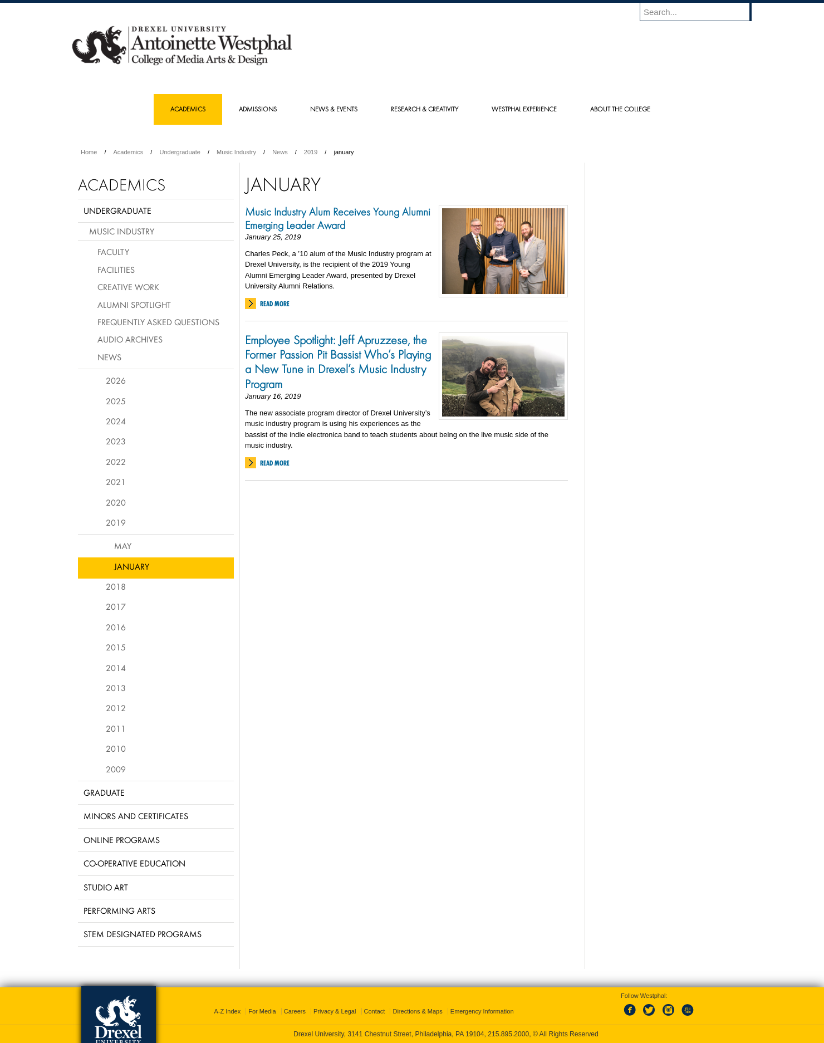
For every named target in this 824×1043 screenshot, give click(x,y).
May (122, 545)
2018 (116, 586)
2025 (116, 401)
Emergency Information (482, 1011)
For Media (262, 1011)
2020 (116, 502)
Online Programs (122, 839)
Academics (129, 152)
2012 (116, 707)
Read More (275, 304)
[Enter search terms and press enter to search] (701, 12)
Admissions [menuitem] (258, 109)
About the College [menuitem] (620, 109)
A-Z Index (227, 1011)
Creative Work (128, 286)
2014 (116, 667)
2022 (116, 461)
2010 (116, 748)
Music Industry (236, 152)
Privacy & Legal (334, 1011)
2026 (116, 380)
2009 (116, 769)
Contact (374, 1011)
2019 (310, 152)
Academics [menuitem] (187, 109)
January (131, 566)
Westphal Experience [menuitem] (524, 109)
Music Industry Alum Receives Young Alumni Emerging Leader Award (337, 218)
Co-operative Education (134, 863)
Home (89, 152)
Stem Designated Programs (143, 933)
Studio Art (106, 887)
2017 (116, 606)
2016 (116, 627)
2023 (116, 441)
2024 (116, 421)
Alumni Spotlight (134, 304)
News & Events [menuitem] (333, 109)
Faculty (113, 251)
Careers (295, 1011)
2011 (116, 728)
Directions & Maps (417, 1011)
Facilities (116, 269)
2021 (116, 481)
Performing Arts (119, 910)
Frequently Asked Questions (158, 321)
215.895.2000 (508, 1034)
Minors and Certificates (136, 815)
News (280, 152)
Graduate (104, 792)
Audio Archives (130, 339)
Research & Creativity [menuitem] (424, 109)
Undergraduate (179, 152)
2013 (116, 687)
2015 (116, 647)
